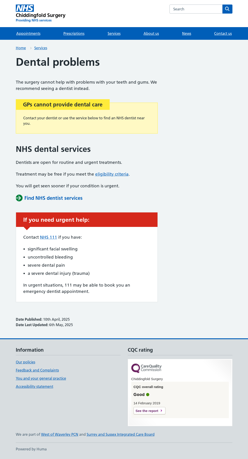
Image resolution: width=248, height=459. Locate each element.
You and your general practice (41, 378)
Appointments (28, 33)
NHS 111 (48, 237)
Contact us (223, 33)
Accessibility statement (34, 386)
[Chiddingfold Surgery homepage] (41, 14)
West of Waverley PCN (59, 434)
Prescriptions (73, 33)
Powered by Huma (31, 449)
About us (151, 33)
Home (21, 48)
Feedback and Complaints (37, 370)
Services (114, 33)
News (186, 33)
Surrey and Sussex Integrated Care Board (121, 434)
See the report (147, 411)
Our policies (25, 362)
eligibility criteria (112, 174)
